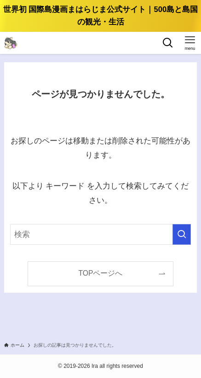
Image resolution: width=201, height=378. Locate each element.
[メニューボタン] (190, 43)
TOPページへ (100, 273)
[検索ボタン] (168, 43)
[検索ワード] (100, 234)
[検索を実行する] (181, 234)
